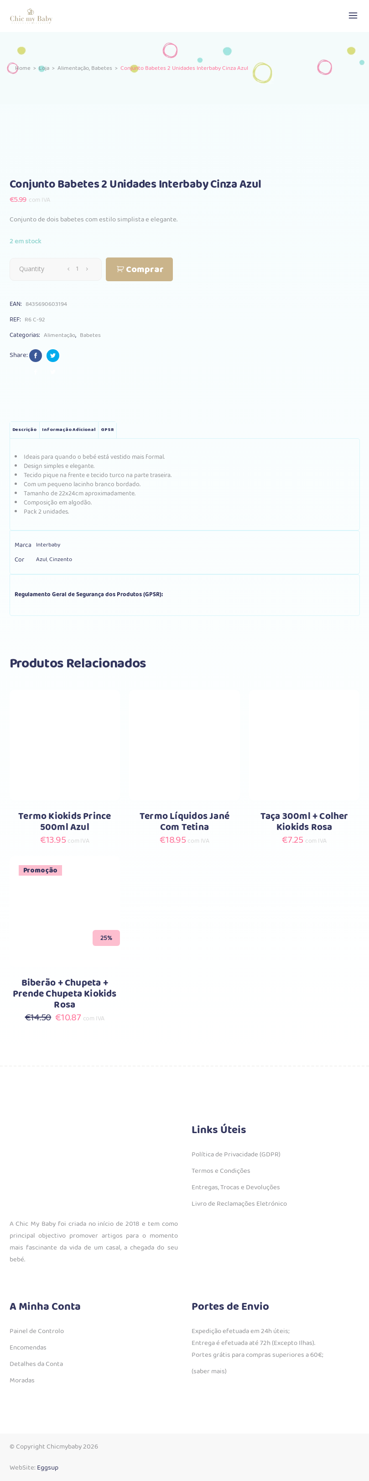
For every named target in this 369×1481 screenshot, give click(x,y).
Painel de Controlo (37, 1331)
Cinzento (60, 559)
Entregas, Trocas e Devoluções (236, 1187)
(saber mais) (209, 1371)
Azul (41, 559)
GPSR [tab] (107, 430)
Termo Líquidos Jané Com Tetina (184, 822)
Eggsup (47, 1467)
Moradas (22, 1380)
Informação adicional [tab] (68, 430)
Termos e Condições (221, 1171)
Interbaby (48, 545)
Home (23, 68)
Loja (44, 68)
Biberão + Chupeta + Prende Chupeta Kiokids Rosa (65, 994)
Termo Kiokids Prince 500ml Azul (64, 822)
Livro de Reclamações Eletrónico (239, 1203)
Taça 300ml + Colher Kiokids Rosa (304, 822)
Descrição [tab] (24, 430)
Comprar (145, 270)
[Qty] (77, 268)
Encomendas (28, 1347)
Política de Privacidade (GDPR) (236, 1154)
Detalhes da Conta (36, 1364)
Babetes (101, 68)
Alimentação (73, 68)
